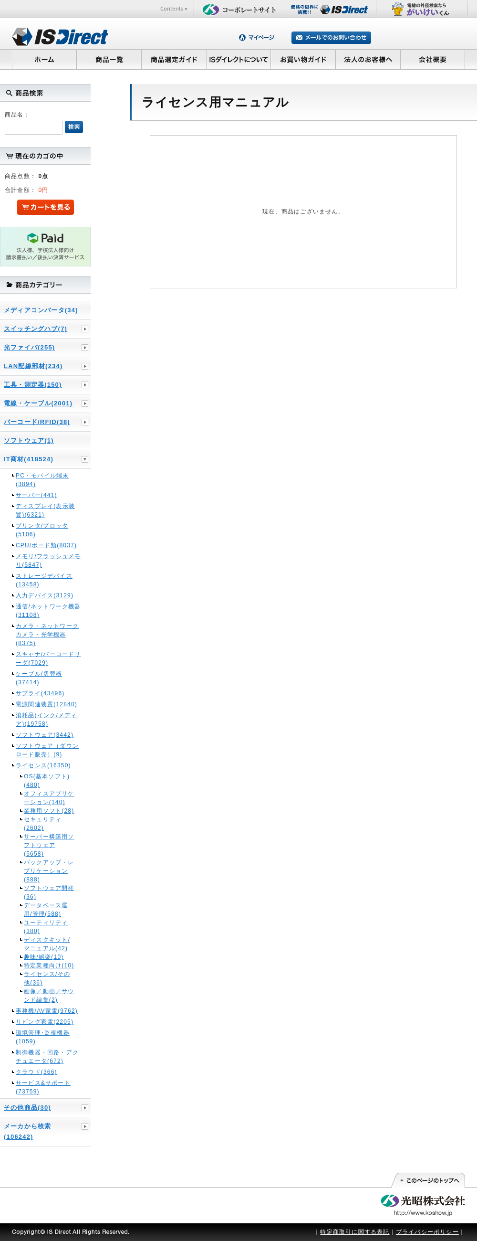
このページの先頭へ (427, 1180)
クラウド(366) (36, 1072)
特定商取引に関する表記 (354, 1232)
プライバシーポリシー (427, 1232)
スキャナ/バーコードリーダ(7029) (48, 658)
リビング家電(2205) (44, 1021)
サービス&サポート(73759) (43, 1087)
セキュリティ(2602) (43, 823)
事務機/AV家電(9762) (47, 1011)
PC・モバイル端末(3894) (42, 480)
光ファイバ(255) (29, 347)
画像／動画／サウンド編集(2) (49, 995)
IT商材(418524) (28, 459)
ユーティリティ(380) (46, 926)
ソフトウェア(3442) (44, 735)
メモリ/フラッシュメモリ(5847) (48, 560)
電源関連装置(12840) (46, 704)
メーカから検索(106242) (27, 1131)
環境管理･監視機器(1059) (43, 1037)
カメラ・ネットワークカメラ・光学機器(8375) (47, 635)
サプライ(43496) (40, 693)
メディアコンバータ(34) (41, 310)
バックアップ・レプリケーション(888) (49, 871)
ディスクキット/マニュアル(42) (47, 944)
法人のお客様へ (368, 59)
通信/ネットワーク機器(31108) (48, 610)
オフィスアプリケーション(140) (49, 798)
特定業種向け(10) (49, 965)
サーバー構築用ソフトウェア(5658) (49, 845)
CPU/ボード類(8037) (46, 545)
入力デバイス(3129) (44, 595)
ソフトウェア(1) (29, 440)
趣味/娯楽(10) (43, 957)
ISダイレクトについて (239, 59)
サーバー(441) (36, 495)
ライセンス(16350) (43, 765)
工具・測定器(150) (33, 384)
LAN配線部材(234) (33, 366)
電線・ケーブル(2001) (38, 403)
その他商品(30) (27, 1107)
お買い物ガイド (303, 59)
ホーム (44, 59)
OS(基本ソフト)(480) (47, 780)
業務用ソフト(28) (49, 810)
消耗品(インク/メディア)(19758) (46, 719)
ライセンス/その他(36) (47, 978)
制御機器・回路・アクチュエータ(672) (47, 1056)
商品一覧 (108, 59)
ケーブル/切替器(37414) (39, 678)
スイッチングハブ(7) (35, 328)
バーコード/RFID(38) (37, 421)
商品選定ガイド (174, 59)
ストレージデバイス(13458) (44, 580)
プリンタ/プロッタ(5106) (42, 530)
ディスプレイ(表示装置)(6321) (45, 510)
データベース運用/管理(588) (46, 909)
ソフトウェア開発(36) (49, 892)
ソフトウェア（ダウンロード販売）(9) (47, 750)
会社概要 (433, 59)
